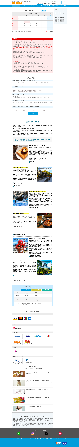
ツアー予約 (47, 3)
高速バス (40, 3)
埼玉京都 (62, 12)
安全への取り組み (53, 1)
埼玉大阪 (57, 13)
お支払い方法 (39, 5)
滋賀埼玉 (57, 20)
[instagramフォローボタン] (32, 433)
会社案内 (18, 438)
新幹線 (54, 3)
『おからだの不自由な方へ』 (44, 102)
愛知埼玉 (62, 19)
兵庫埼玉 (62, 21)
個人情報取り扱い (56, 438)
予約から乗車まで (24, 5)
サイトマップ (63, 438)
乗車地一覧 (32, 5)
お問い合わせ (15, 439)
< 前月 (14, 13)
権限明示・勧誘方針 (49, 438)
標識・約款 (32, 438)
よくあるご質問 (63, 5)
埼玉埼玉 (57, 11)
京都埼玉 (62, 20)
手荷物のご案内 (55, 5)
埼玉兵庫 (62, 13)
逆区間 (44, 10)
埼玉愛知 (62, 11)
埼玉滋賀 (57, 12)
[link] (58, 443)
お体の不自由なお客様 (45, 1)
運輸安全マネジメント (24, 438)
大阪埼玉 (57, 21)
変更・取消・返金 (47, 5)
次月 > (51, 13)
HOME (16, 5)
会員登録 (64, 2)
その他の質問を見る (32, 113)
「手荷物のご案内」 (27, 42)
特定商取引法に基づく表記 (39, 438)
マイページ (59, 2)
